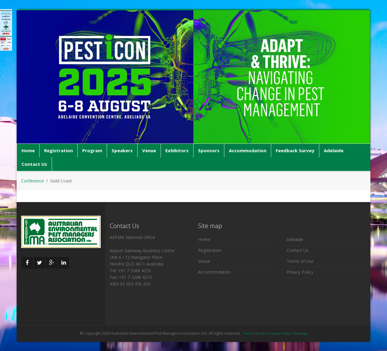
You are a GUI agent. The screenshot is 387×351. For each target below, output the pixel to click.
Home (28, 150)
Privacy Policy (300, 272)
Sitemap (300, 333)
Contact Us (34, 164)
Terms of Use (300, 261)
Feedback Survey (295, 150)
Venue (149, 150)
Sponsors (209, 150)
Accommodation (247, 150)
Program (92, 150)
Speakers (122, 150)
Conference (32, 181)
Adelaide (333, 150)
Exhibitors (177, 150)
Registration (58, 150)
